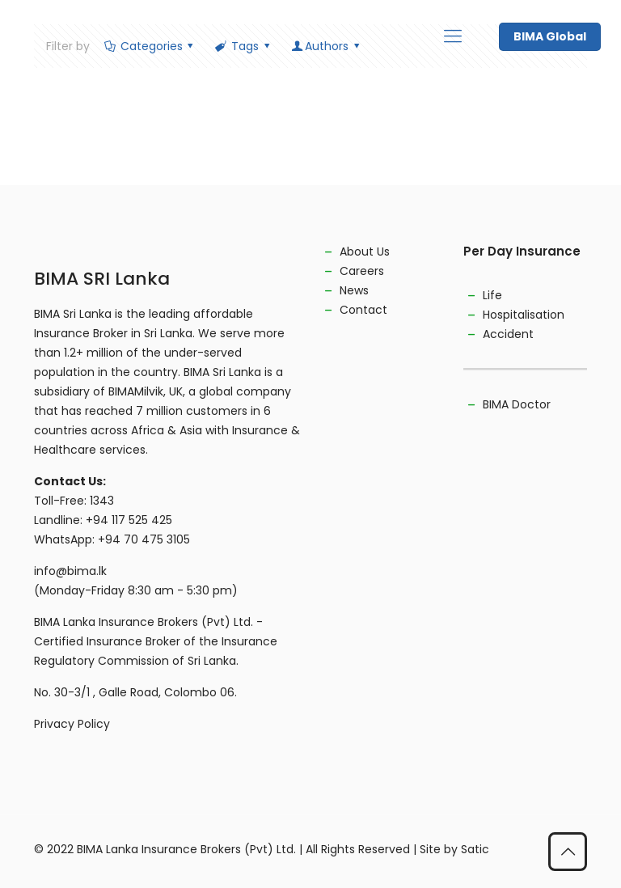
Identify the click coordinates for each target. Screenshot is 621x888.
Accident (508, 334)
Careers (362, 271)
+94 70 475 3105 (144, 539)
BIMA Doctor (517, 404)
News (354, 290)
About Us (365, 251)
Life (492, 295)
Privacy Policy (72, 724)
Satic (475, 849)
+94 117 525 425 (129, 520)
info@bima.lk (70, 571)
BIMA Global (549, 36)
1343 (102, 501)
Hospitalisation (523, 315)
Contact (363, 310)
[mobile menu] (453, 36)
